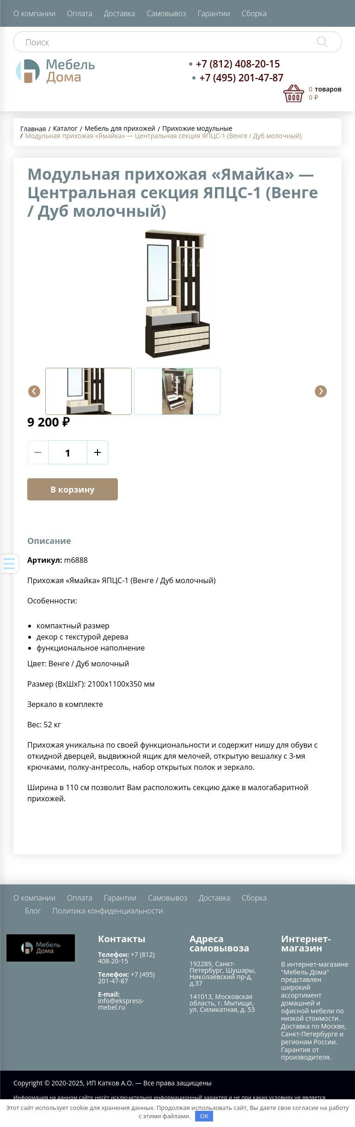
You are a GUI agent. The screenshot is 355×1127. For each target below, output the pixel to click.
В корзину (72, 489)
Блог (33, 911)
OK (204, 1116)
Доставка (119, 13)
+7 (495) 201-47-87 (241, 77)
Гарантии (213, 13)
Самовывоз (166, 13)
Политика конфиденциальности (107, 911)
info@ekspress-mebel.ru (121, 1003)
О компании (34, 13)
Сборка (254, 13)
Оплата (79, 13)
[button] (34, 391)
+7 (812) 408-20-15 (238, 63)
